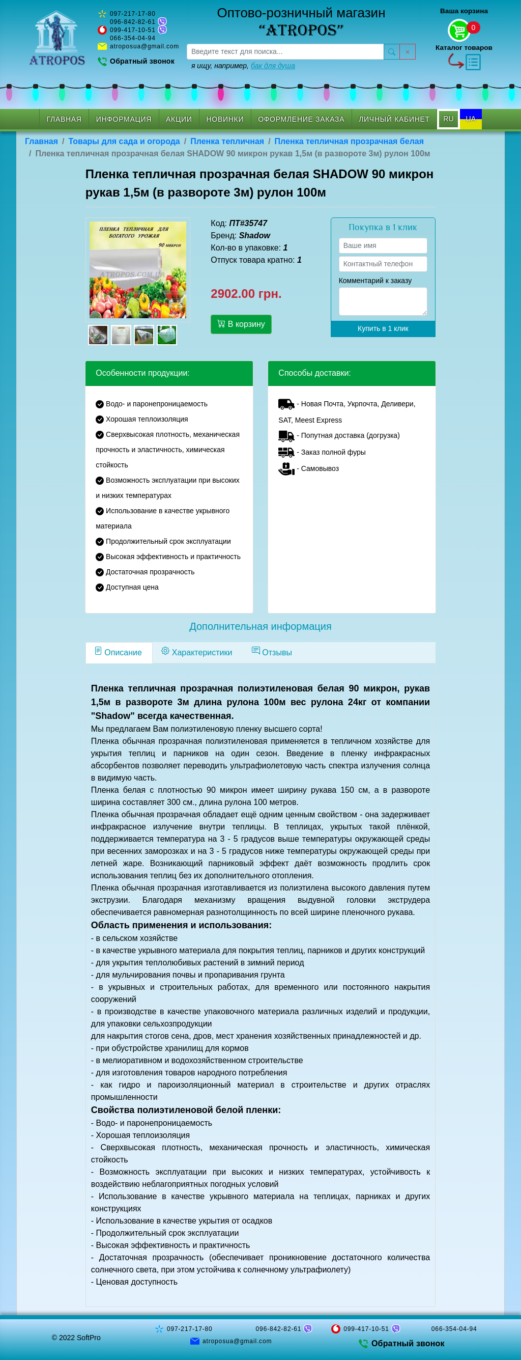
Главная (64, 119)
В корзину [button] (241, 323)
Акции (179, 119)
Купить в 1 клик (383, 328)
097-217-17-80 (133, 13)
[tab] (119, 652)
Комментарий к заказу (375, 280)
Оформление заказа (301, 119)
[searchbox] (285, 52)
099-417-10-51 (133, 30)
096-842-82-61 (133, 21)
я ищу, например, (243, 66)
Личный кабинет (394, 119)
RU (448, 119)
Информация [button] (124, 119)
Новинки (225, 119)
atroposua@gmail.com (144, 46)
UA (471, 119)
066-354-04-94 (133, 38)
